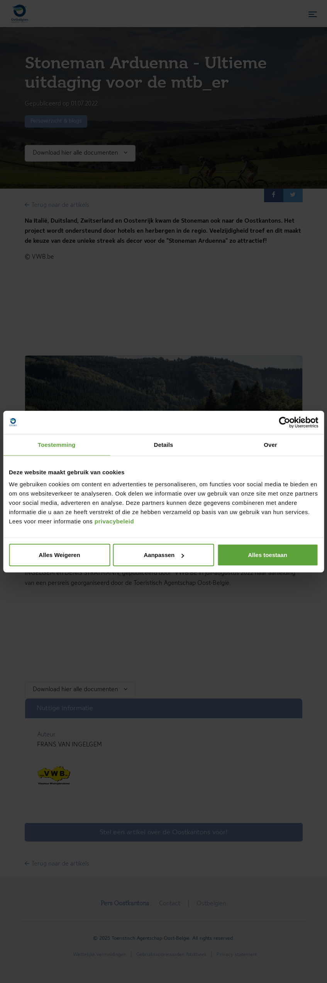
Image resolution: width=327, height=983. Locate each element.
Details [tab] (163, 444)
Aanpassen (164, 555)
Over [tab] (270, 444)
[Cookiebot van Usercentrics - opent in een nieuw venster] (284, 422)
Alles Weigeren (59, 555)
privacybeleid (114, 521)
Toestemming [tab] (57, 444)
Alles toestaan (267, 555)
